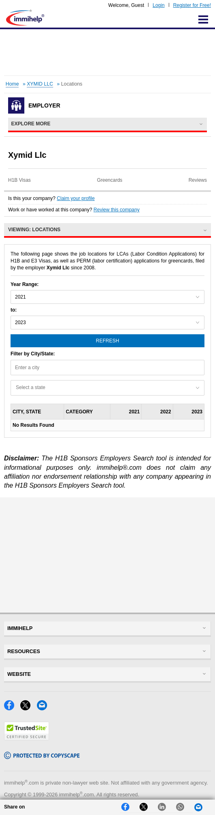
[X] (28, 708)
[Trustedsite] (26, 738)
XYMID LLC (40, 84)
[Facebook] (12, 708)
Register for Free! (192, 5)
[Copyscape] (42, 757)
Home (12, 84)
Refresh (107, 341)
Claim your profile (76, 198)
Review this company (117, 210)
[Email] (44, 708)
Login (158, 5)
